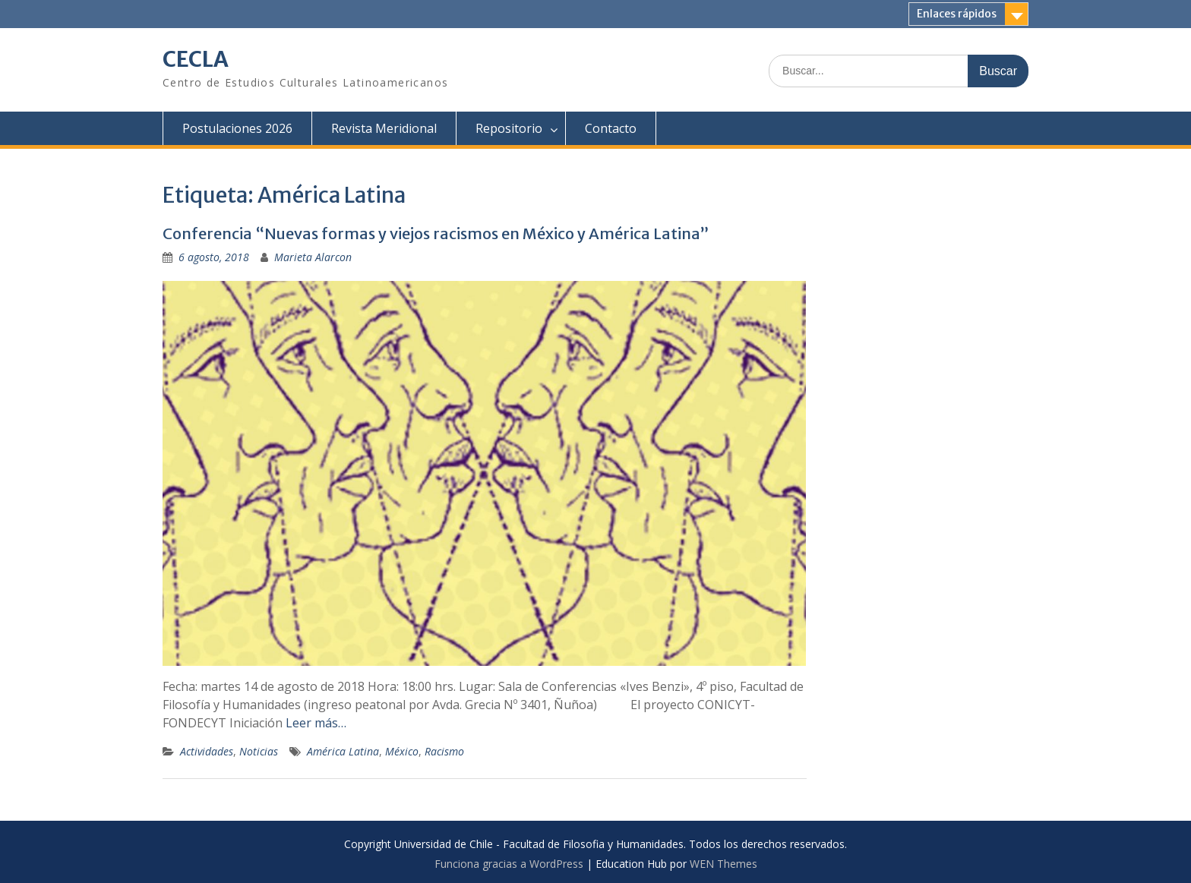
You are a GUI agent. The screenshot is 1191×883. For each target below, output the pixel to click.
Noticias (258, 751)
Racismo (444, 751)
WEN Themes (723, 863)
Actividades (206, 751)
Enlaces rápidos (957, 13)
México (402, 751)
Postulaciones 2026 (237, 128)
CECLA (196, 59)
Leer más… (316, 722)
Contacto (611, 128)
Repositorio (508, 128)
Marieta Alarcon (313, 257)
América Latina (343, 751)
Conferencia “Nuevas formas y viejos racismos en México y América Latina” (436, 233)
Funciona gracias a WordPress (508, 863)
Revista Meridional (384, 128)
